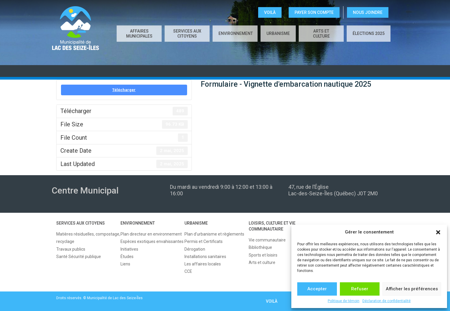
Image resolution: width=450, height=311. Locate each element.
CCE (188, 271)
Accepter (317, 288)
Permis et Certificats (203, 241)
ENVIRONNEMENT (235, 33)
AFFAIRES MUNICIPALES (139, 33)
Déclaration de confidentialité (386, 301)
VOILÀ (270, 12)
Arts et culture (321, 33)
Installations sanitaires (205, 256)
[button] (438, 232)
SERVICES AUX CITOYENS (187, 33)
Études (127, 256)
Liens (125, 264)
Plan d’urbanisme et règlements (214, 234)
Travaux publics (70, 249)
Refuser (359, 288)
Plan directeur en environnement (151, 234)
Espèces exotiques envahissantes (152, 241)
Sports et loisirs (263, 255)
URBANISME (278, 33)
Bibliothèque (260, 247)
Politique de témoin (343, 301)
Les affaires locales (202, 264)
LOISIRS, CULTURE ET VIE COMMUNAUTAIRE (272, 226)
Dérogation (194, 249)
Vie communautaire (267, 240)
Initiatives (129, 249)
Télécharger (124, 90)
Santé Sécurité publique (78, 256)
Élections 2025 (369, 33)
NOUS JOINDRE (367, 12)
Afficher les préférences (412, 288)
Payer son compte (314, 12)
